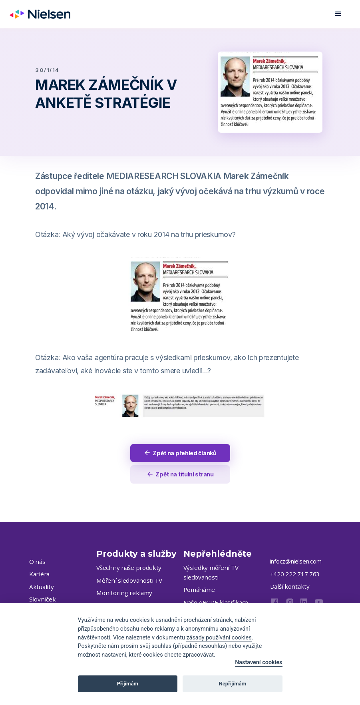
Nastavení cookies (258, 662)
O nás (37, 562)
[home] (40, 14)
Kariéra (38, 575)
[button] (338, 14)
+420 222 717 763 (295, 575)
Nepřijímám (233, 684)
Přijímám (127, 684)
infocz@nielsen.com (296, 562)
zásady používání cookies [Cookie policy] (218, 637)
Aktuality (40, 587)
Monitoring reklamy (121, 593)
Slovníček (41, 600)
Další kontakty (288, 587)
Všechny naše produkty (126, 568)
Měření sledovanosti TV (127, 581)
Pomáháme (198, 590)
